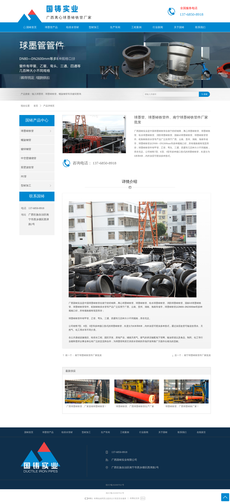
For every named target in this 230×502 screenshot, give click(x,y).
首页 (36, 106)
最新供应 (70, 371)
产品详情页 (48, 106)
